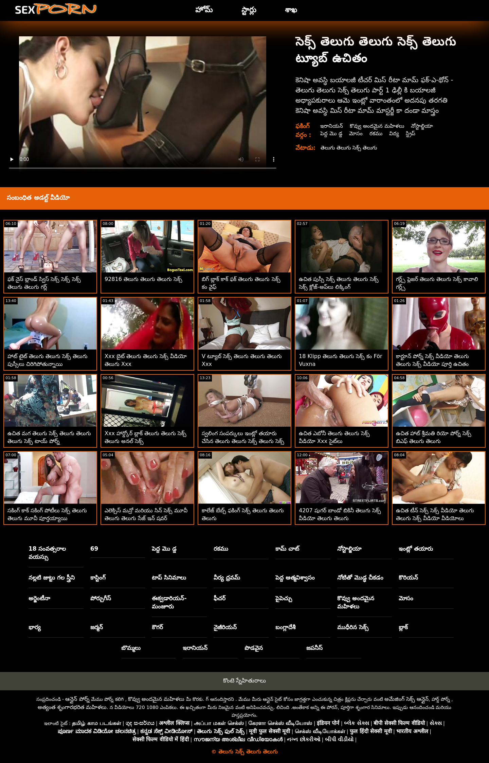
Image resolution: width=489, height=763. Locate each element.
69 (94, 548)
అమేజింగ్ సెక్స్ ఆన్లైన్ (406, 699)
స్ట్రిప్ (412, 133)
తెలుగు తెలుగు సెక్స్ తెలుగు (350, 147)
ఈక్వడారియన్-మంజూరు (169, 602)
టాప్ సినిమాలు (169, 577)
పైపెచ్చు (283, 598)
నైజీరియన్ (225, 627)
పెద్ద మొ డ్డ (331, 133)
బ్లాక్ (403, 627)
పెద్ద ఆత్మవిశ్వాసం (295, 577)
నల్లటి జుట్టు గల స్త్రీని (52, 577)
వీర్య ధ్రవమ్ (227, 577)
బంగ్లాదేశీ (285, 627)
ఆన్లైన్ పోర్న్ (77, 699)
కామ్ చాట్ (287, 548)
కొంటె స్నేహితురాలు (244, 680)
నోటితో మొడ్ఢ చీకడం (360, 577)
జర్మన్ (96, 627)
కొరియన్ (408, 577)
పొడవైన (253, 647)
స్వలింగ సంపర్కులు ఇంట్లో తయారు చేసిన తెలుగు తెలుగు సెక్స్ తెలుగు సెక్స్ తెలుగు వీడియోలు (243, 441)
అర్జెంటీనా (39, 598)
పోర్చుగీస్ (100, 598)
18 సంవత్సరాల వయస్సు (47, 552)
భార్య (35, 627)
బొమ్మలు (131, 647)
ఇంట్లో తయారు (416, 548)
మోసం (356, 133)
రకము (376, 133)
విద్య (395, 133)
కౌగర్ (157, 627)
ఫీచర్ (219, 598)
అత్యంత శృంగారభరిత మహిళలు (72, 707)
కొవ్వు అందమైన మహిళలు (378, 126)
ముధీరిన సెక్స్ (352, 627)
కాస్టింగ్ (98, 577)
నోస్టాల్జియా (424, 126)
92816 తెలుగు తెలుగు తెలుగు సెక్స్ (143, 279)
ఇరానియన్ (331, 126)
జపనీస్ (314, 647)
